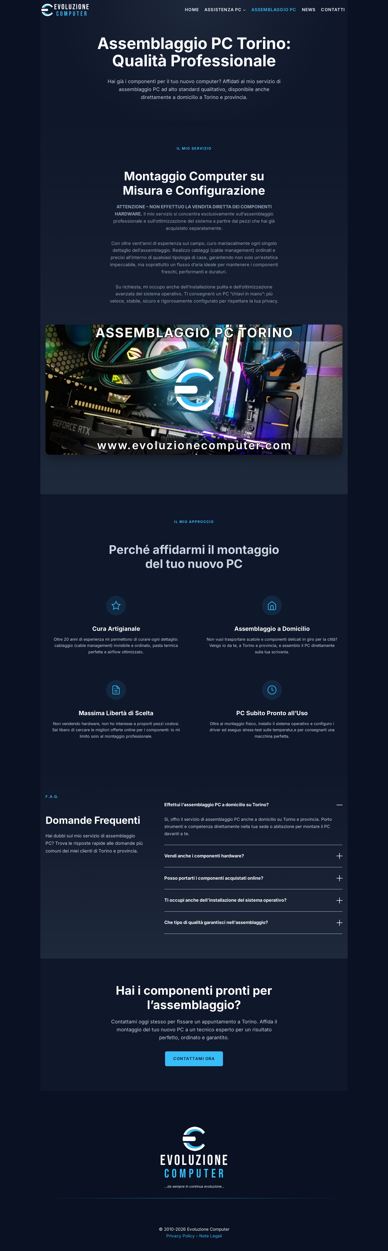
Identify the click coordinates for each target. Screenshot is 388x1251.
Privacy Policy (180, 1235)
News (309, 9)
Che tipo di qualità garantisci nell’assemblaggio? (253, 923)
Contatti (333, 9)
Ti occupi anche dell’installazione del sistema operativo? (253, 900)
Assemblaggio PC (273, 9)
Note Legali (210, 1235)
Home (192, 9)
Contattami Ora (194, 1058)
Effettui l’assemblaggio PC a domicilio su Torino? (253, 805)
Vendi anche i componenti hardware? (253, 856)
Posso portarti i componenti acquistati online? (253, 878)
